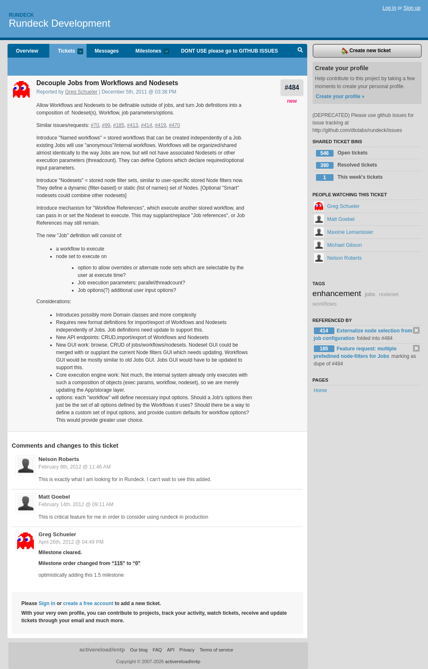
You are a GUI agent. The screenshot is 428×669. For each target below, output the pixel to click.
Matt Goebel (54, 497)
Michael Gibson (338, 245)
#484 (292, 87)
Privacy (186, 649)
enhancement (337, 293)
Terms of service (216, 649)
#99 (106, 125)
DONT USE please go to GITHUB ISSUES (229, 51)
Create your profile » (340, 96)
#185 (118, 125)
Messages (107, 51)
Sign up (411, 8)
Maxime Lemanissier (343, 232)
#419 (160, 125)
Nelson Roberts (58, 459)
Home (320, 390)
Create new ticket (366, 51)
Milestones (148, 51)
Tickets (66, 51)
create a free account (88, 603)
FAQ (157, 649)
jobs (370, 294)
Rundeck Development (59, 23)
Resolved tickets (346, 165)
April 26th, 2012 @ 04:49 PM (71, 542)
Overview (27, 51)
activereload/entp (102, 649)
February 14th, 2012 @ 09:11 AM (75, 504)
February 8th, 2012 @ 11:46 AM (74, 467)
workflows (325, 304)
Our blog (139, 649)
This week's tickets (349, 177)
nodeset (389, 294)
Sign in (46, 603)
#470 (174, 125)
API (170, 649)
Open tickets (342, 153)
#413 (132, 125)
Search (300, 51)
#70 (95, 125)
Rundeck (21, 15)
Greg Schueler (81, 92)
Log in (389, 8)
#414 (146, 125)
